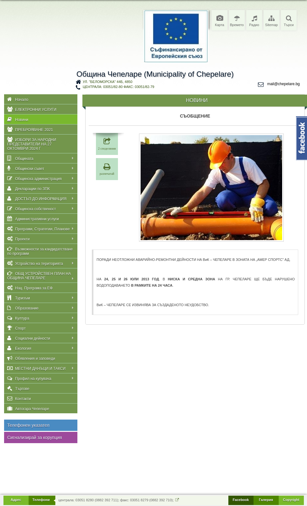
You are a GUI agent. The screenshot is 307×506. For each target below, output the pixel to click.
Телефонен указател (28, 425)
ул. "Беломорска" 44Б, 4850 (107, 82)
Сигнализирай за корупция (34, 437)
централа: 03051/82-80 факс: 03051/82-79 (118, 87)
